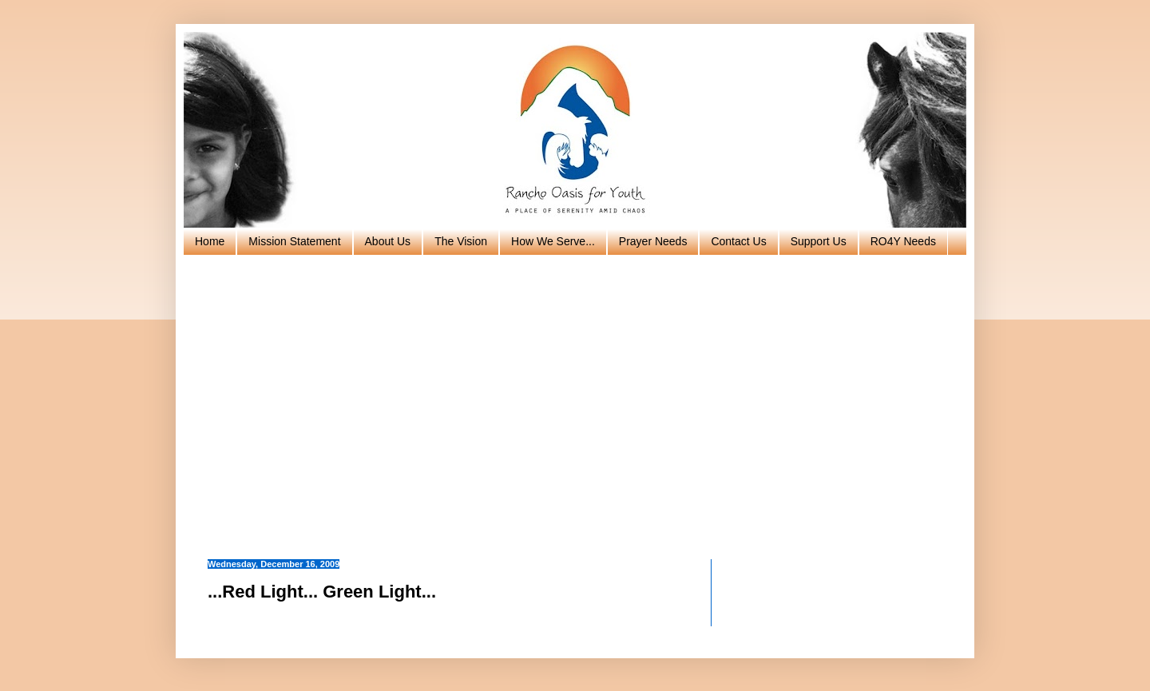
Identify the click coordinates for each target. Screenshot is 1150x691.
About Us (388, 241)
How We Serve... (553, 241)
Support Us (819, 241)
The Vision (460, 241)
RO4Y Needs (903, 241)
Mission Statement (294, 241)
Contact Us (738, 241)
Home (209, 241)
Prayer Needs (653, 241)
